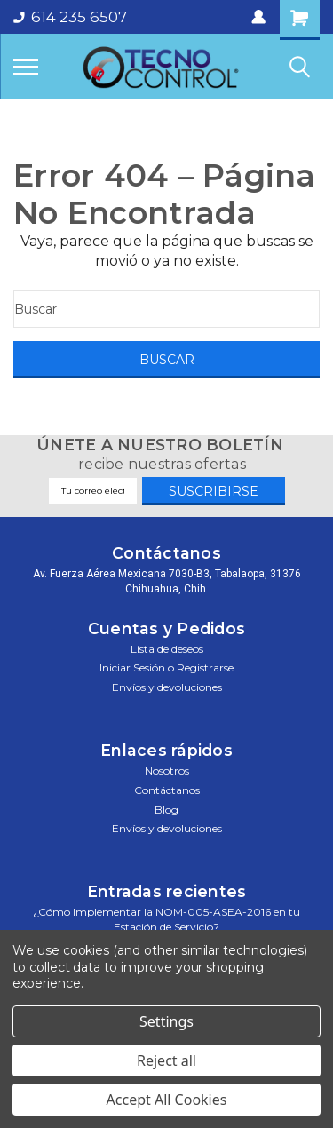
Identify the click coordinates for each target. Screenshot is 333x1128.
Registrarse (205, 667)
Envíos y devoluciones (167, 687)
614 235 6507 (70, 17)
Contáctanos (167, 790)
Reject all (166, 1060)
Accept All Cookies (167, 1099)
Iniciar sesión (132, 667)
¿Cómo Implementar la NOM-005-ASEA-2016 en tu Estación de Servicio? (166, 919)
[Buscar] (166, 309)
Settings (166, 1021)
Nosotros (167, 770)
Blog (166, 809)
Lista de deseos (167, 648)
